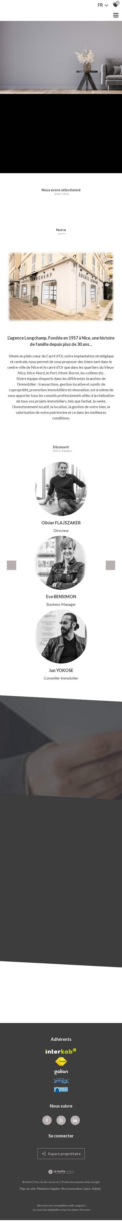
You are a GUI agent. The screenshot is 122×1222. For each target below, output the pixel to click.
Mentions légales (48, 1189)
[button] (11, 565)
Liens (87, 1189)
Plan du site (27, 1189)
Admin (96, 1189)
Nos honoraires (71, 1189)
